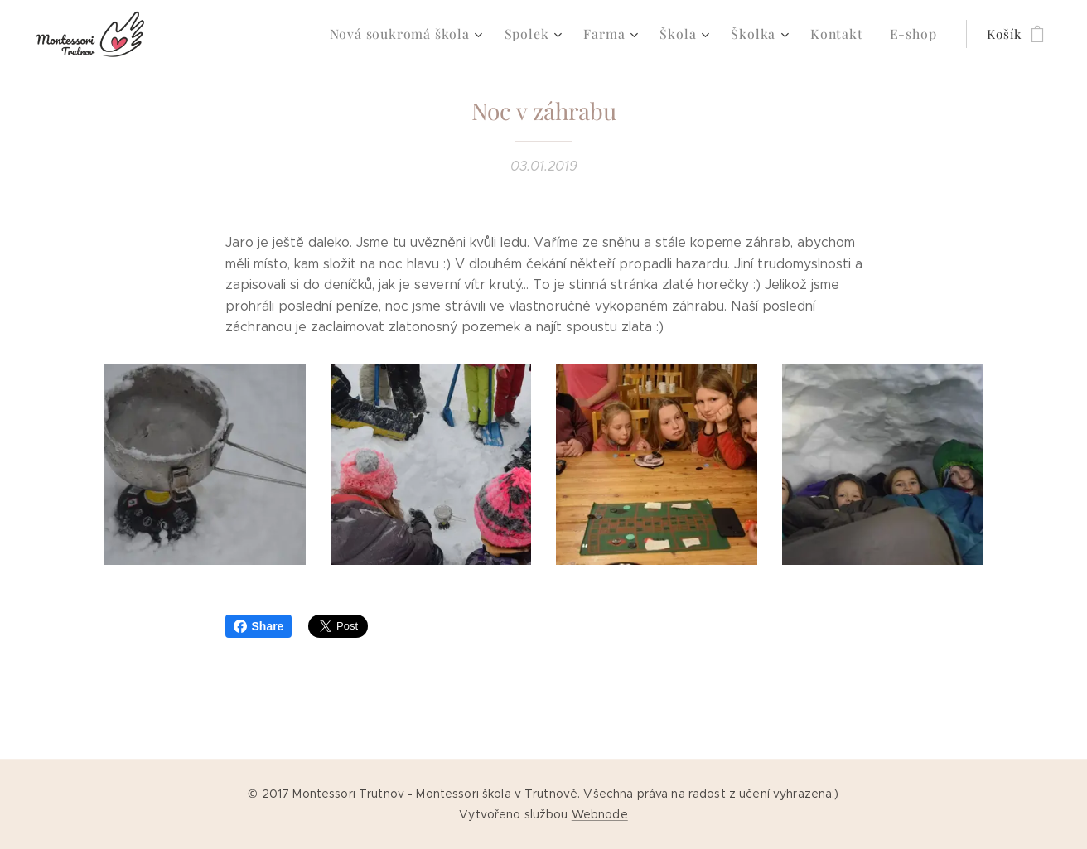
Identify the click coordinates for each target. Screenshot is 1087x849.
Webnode (600, 814)
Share (259, 626)
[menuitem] (429, 34)
